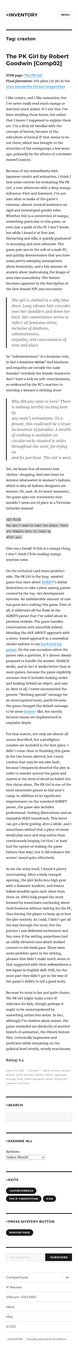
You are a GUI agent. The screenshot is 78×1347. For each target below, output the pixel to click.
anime (55, 1070)
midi (20, 1079)
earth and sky (24, 1074)
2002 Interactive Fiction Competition (35, 87)
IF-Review (14, 1287)
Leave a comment (18, 1083)
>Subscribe (58, 1257)
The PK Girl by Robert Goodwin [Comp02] (37, 60)
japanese (60, 1074)
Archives (13, 1152)
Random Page (19, 1232)
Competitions (17, 1277)
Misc (9, 1317)
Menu (65, 14)
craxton (65, 1070)
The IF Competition (23, 1198)
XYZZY (11, 1327)
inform (48, 1074)
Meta (10, 1307)
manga (11, 1079)
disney (10, 1074)
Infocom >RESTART (21, 1297)
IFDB (49, 1198)
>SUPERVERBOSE (21, 1190)
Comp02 (33, 1070)
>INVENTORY (22, 15)
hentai (39, 1074)
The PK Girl (33, 75)
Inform (29, 711)
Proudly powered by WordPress (46, 1339)
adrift (46, 1070)
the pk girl (60, 1079)
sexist (49, 1079)
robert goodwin (34, 1079)
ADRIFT (48, 582)
